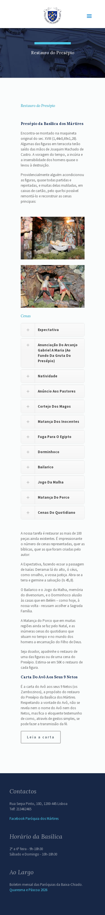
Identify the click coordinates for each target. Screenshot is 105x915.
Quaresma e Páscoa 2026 (28, 889)
